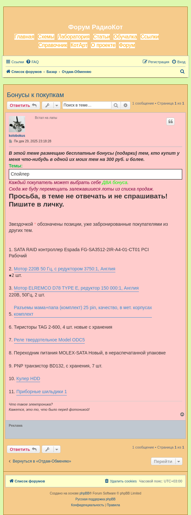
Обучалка (125, 36)
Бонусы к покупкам (35, 94)
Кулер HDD (28, 378)
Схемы (46, 36)
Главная (24, 36)
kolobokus (17, 135)
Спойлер (20, 174)
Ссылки (149, 36)
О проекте (103, 45)
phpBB (84, 493)
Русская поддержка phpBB (95, 499)
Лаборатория (73, 36)
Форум (127, 45)
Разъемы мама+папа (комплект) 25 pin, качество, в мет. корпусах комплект (83, 311)
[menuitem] (32, 62)
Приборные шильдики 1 (41, 391)
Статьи (101, 36)
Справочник (52, 45)
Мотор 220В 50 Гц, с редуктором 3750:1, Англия (64, 268)
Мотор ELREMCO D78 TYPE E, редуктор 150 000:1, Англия (76, 288)
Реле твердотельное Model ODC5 (49, 339)
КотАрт (78, 45)
